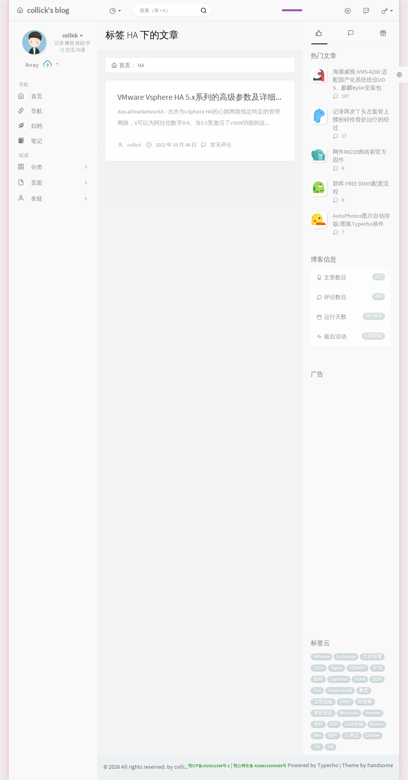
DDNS (345, 702)
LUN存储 (354, 724)
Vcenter (373, 713)
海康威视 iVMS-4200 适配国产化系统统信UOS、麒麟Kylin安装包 (360, 79)
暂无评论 (220, 144)
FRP (334, 724)
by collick (178, 767)
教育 (364, 690)
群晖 (318, 679)
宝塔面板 (323, 702)
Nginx (336, 668)
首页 (120, 65)
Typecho (339, 679)
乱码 (377, 679)
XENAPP (357, 668)
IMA (317, 736)
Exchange (346, 657)
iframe (376, 724)
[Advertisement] (351, 502)
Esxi (317, 690)
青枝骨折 (323, 713)
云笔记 (351, 736)
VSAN (359, 679)
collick (134, 144)
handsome (380, 765)
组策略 (365, 702)
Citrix (318, 668)
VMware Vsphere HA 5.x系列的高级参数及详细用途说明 (212, 97)
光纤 (318, 724)
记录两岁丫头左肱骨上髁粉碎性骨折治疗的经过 (361, 119)
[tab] (319, 32)
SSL (317, 747)
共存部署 (372, 657)
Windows (349, 713)
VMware (321, 657)
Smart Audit (340, 690)
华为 (377, 668)
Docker (373, 736)
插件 (333, 736)
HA (331, 747)
